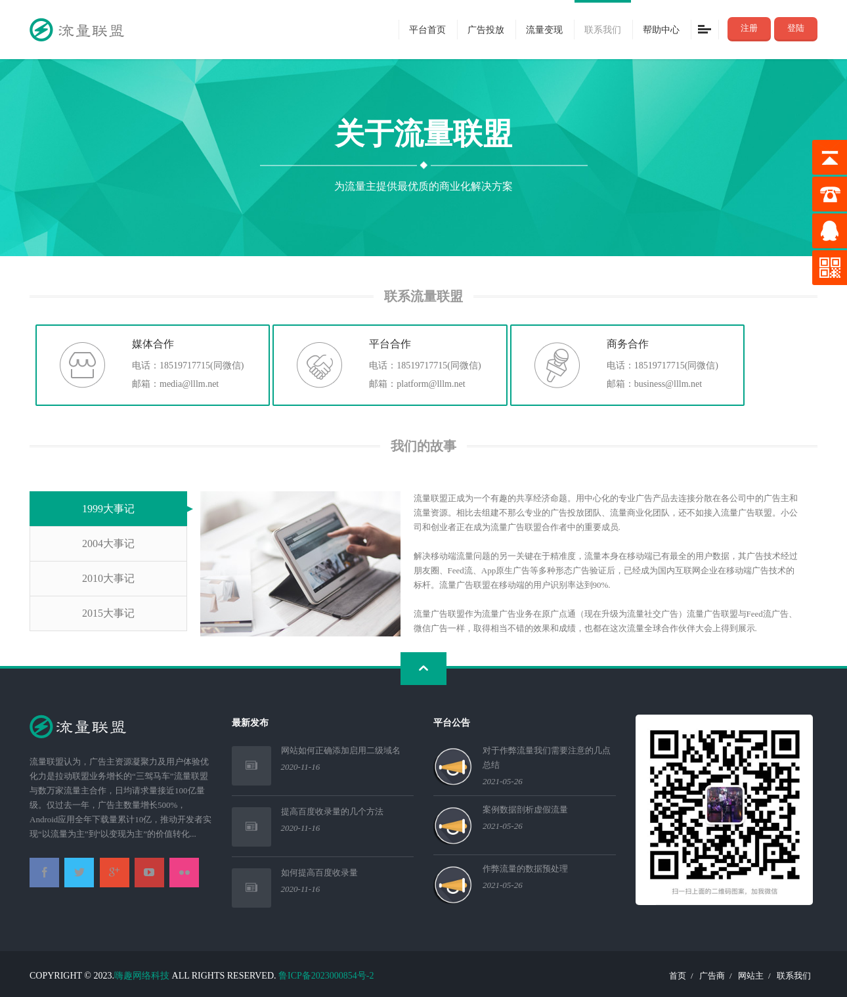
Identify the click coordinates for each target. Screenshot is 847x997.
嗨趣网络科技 (141, 976)
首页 (677, 976)
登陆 (795, 28)
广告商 (712, 976)
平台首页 (427, 29)
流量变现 (544, 29)
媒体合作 (153, 343)
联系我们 (602, 29)
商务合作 (628, 343)
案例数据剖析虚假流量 (525, 809)
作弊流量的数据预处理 (525, 869)
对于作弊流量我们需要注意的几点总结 (547, 757)
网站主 (751, 976)
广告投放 (485, 29)
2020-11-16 (300, 767)
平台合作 (390, 343)
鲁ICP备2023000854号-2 (326, 976)
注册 (749, 28)
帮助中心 (661, 29)
